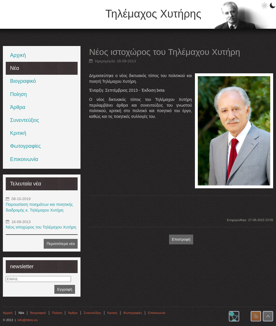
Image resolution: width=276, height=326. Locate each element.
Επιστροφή (181, 239)
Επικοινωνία (24, 159)
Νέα (14, 68)
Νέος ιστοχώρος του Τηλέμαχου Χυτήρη (41, 227)
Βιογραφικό (23, 81)
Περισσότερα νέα (61, 243)
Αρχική (18, 55)
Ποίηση (18, 94)
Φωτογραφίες (25, 146)
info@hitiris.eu (28, 320)
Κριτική (18, 133)
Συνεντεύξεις (24, 120)
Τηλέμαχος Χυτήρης (153, 14)
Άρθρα (17, 107)
